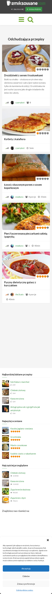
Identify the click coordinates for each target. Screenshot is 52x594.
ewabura (19, 197)
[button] (47, 540)
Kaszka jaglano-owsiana (21, 428)
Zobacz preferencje (26, 584)
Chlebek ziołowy (18, 390)
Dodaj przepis (34, 9)
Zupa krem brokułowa (20, 489)
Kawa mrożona (17, 398)
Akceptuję (26, 568)
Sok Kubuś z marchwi (19, 382)
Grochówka (15, 437)
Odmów (26, 576)
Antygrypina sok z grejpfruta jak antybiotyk (25, 409)
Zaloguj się (17, 9)
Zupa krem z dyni (18, 498)
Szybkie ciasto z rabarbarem (23, 453)
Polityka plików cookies (24, 590)
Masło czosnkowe (18, 445)
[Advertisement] (26, 335)
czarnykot (20, 102)
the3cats (19, 294)
